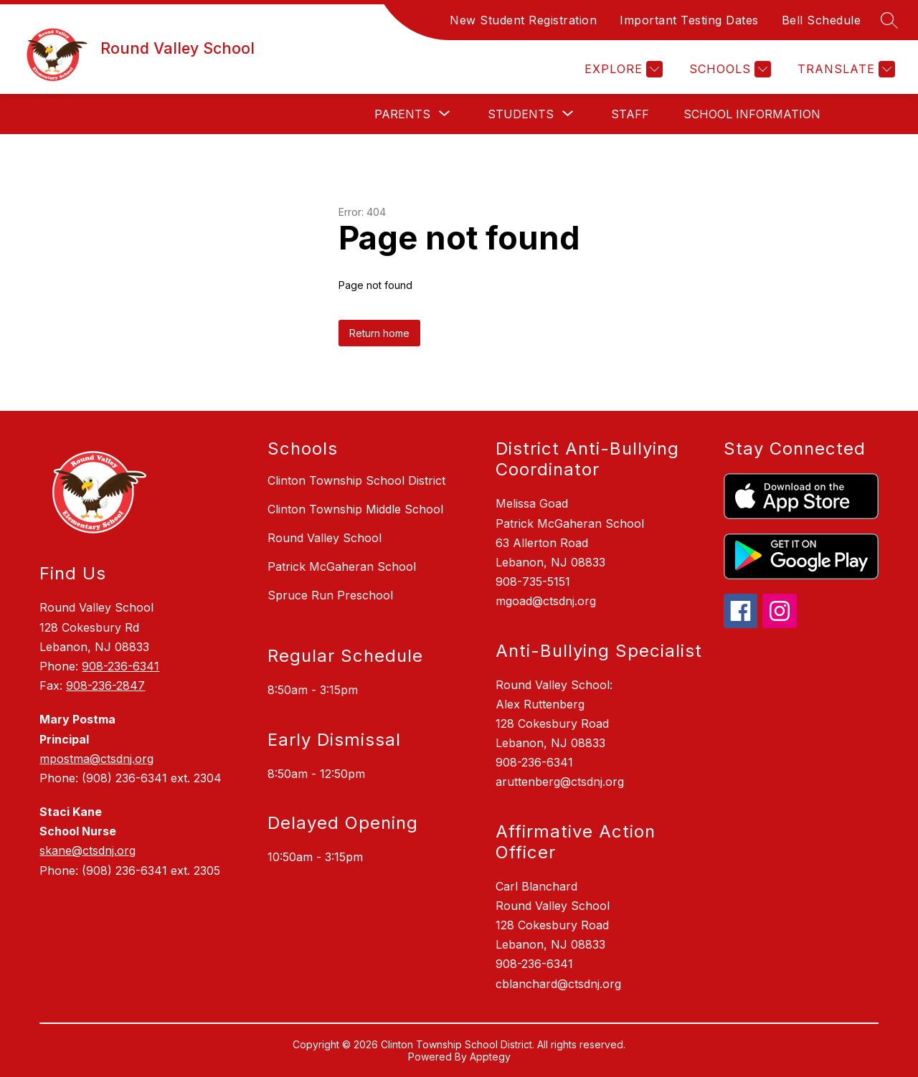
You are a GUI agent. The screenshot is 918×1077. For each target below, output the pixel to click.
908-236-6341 (120, 666)
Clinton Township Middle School (355, 509)
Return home (379, 333)
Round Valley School (325, 538)
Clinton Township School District (356, 480)
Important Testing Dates (689, 20)
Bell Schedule (821, 20)
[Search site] (889, 20)
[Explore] (622, 69)
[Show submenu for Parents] (402, 114)
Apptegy (490, 1056)
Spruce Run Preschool (330, 595)
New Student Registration (523, 20)
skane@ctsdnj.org (87, 850)
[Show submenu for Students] (521, 114)
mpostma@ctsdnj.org (96, 758)
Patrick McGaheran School (342, 566)
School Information (751, 114)
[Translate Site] (844, 69)
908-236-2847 (105, 685)
